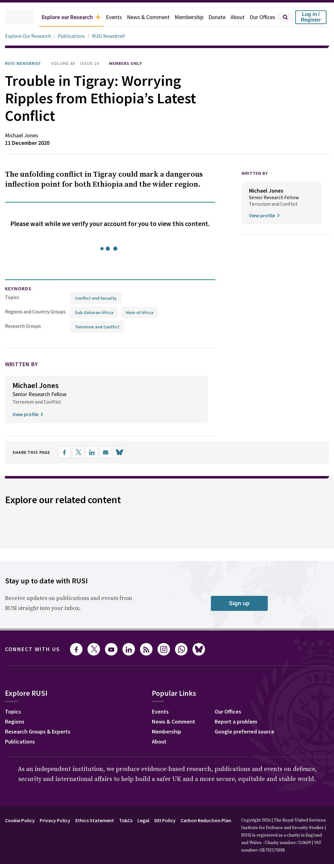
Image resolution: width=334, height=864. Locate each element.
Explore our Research (57, 17)
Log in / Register (311, 17)
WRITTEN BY (257, 173)
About (234, 17)
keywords (21, 288)
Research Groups (24, 325)
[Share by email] (112, 452)
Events (104, 17)
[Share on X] (84, 452)
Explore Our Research (29, 36)
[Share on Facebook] (71, 452)
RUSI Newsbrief (112, 36)
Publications (74, 36)
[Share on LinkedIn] (98, 452)
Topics (12, 297)
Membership (183, 17)
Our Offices (261, 17)
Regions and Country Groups (36, 311)
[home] (11, 17)
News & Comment (140, 17)
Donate (213, 17)
